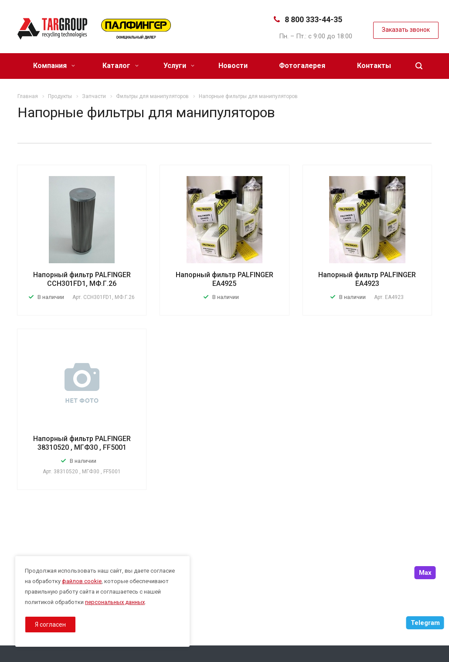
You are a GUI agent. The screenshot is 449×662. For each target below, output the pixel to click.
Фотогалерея (302, 65)
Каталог (120, 65)
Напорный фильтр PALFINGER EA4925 (224, 279)
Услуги (178, 65)
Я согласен (50, 624)
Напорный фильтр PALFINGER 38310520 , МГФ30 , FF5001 (82, 443)
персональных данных (115, 602)
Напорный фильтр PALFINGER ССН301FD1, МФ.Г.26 (82, 279)
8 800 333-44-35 (313, 19)
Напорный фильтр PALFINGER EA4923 (367, 279)
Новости (233, 65)
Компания (54, 65)
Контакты (374, 65)
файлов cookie (82, 581)
